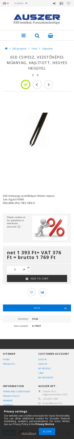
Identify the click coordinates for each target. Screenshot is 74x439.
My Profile (44, 368)
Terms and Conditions (16, 391)
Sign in (54, 3)
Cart (41, 373)
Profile (61, 3)
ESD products (19, 48)
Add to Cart (40, 278)
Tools (34, 48)
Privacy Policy (11, 396)
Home (6, 359)
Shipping (8, 405)
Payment (8, 400)
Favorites (68, 3)
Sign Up (42, 364)
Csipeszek (47, 48)
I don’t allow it (28, 433)
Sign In (42, 359)
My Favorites (45, 377)
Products (9, 364)
